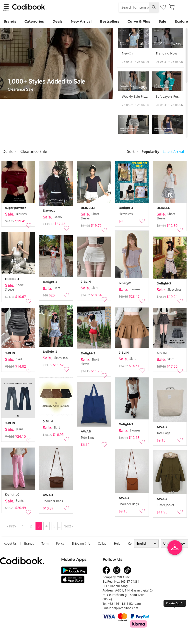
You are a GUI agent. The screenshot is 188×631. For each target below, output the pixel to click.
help (117, 543)
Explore (181, 21)
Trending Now (166, 53)
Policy (60, 543)
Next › (68, 526)
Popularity (150, 151)
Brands (9, 21)
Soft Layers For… (168, 96)
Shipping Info (81, 543)
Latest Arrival (173, 151)
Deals (57, 21)
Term (45, 543)
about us (10, 543)
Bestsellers (109, 21)
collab (102, 543)
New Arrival (81, 21)
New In (127, 53)
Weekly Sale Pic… (135, 96)
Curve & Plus (139, 21)
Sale (162, 21)
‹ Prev (11, 526)
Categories (34, 21)
